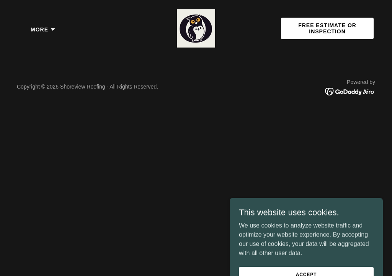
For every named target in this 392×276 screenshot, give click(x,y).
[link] (196, 28)
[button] (43, 29)
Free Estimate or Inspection (327, 28)
